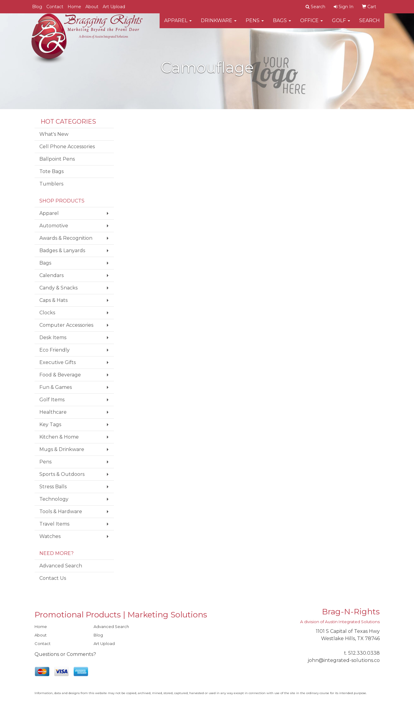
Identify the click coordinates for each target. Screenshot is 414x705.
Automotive (53, 226)
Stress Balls (53, 486)
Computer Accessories (66, 325)
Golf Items (52, 400)
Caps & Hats (53, 300)
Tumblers (51, 184)
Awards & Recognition (65, 238)
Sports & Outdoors (61, 474)
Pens (255, 24)
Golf (341, 24)
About (91, 6)
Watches (50, 536)
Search (369, 24)
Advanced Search (60, 566)
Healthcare (53, 412)
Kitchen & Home (59, 437)
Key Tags (50, 424)
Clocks (47, 313)
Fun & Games (55, 387)
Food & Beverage (60, 375)
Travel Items (54, 524)
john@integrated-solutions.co (344, 660)
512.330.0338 (364, 653)
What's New (53, 134)
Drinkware (219, 24)
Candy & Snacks (58, 288)
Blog (37, 6)
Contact (54, 6)
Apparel (178, 24)
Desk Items (52, 337)
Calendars (51, 275)
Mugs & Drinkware (61, 449)
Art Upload (114, 6)
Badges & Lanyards (62, 250)
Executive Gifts (57, 362)
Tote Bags (51, 171)
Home (74, 6)
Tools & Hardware (60, 511)
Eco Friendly (54, 350)
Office (311, 24)
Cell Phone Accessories (67, 146)
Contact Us (52, 578)
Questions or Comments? (65, 654)
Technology (53, 499)
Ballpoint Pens (57, 159)
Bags (282, 24)
